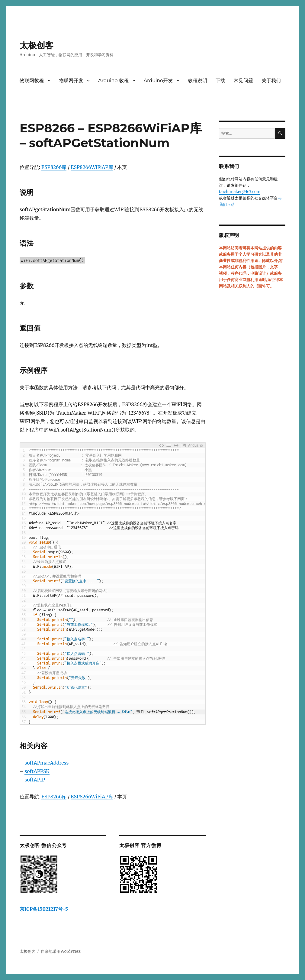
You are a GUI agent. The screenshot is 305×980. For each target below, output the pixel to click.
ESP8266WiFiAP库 (92, 167)
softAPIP (34, 780)
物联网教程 (32, 80)
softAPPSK (36, 771)
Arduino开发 (158, 80)
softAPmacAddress (46, 763)
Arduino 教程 (113, 80)
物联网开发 (71, 80)
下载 (220, 80)
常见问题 (243, 80)
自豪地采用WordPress (61, 951)
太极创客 (36, 45)
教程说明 (197, 80)
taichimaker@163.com (239, 191)
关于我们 (271, 80)
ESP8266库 (53, 167)
